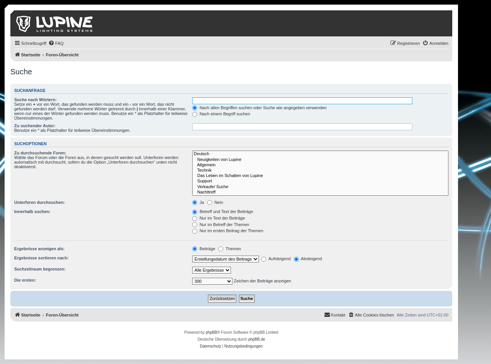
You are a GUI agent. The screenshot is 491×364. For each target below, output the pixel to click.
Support (320, 181)
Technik (320, 170)
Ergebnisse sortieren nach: (41, 258)
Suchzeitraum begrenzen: (40, 269)
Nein (215, 202)
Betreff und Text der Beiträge (222, 211)
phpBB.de (256, 339)
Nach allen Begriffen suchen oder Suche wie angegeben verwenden (259, 107)
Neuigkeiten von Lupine (320, 159)
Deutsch (320, 154)
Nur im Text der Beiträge (218, 218)
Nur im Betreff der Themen (220, 224)
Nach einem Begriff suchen (221, 113)
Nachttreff (320, 192)
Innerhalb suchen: (32, 211)
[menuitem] (56, 43)
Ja (198, 202)
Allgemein (320, 165)
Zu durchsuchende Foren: (40, 153)
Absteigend (308, 258)
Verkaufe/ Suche (320, 187)
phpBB (211, 332)
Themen (229, 248)
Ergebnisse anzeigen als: (39, 248)
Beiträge (203, 248)
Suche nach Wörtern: (35, 99)
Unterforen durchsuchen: (39, 202)
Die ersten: (25, 280)
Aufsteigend (276, 258)
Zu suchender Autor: (35, 125)
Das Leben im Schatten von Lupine (320, 176)
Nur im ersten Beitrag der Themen (227, 230)
